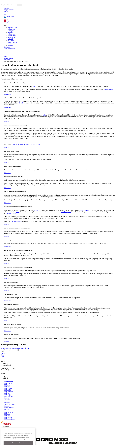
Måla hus (10, 32)
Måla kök (7, 415)
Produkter (7, 47)
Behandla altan (12, 27)
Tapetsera (11, 45)
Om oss (6, 8)
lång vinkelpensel (84, 210)
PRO (5, 14)
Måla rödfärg (12, 35)
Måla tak (10, 39)
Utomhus (7, 59)
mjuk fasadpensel (66, 212)
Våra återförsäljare (9, 48)
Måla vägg (11, 40)
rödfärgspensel (11, 213)
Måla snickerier (12, 37)
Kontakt (6, 11)
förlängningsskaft (17, 221)
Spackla (10, 44)
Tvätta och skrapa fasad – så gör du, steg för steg (26, 144)
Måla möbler (11, 34)
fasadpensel (37, 210)
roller (44, 115)
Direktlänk (7, 94)
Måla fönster (11, 29)
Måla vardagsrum (9, 419)
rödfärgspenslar (108, 89)
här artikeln (22, 103)
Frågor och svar (8, 10)
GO (5, 13)
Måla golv (11, 31)
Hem (5, 56)
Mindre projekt (12, 42)
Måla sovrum (8, 417)
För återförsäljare (9, 16)
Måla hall (7, 414)
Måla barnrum (8, 412)
